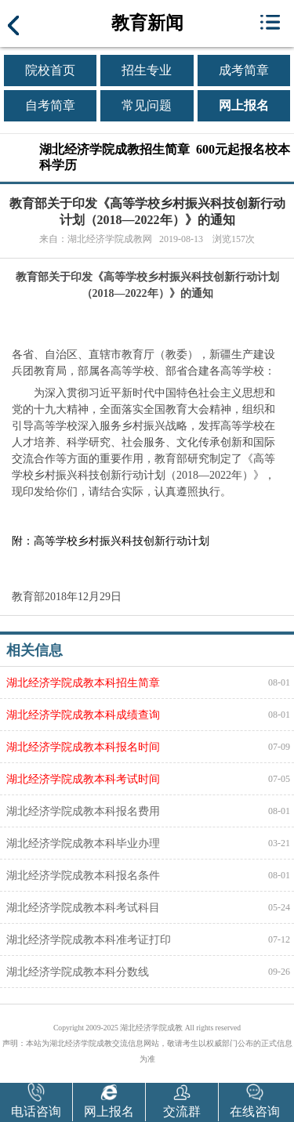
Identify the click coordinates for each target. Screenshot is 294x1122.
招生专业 (147, 70)
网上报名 (244, 105)
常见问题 (147, 105)
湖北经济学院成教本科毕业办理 (83, 843)
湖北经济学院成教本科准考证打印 (88, 939)
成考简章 (244, 70)
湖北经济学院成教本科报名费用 (83, 811)
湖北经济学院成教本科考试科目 (83, 907)
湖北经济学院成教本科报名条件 (83, 875)
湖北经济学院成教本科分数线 (77, 971)
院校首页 (50, 70)
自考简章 (50, 105)
